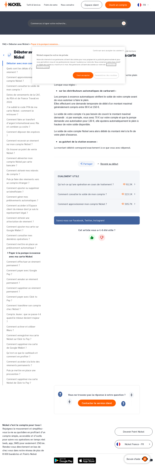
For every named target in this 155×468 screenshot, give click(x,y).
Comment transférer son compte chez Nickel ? (24, 307)
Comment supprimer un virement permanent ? (24, 289)
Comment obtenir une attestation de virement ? (20, 219)
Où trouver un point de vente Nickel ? (22, 151)
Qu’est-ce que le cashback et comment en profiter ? (22, 354)
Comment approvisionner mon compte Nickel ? (22, 78)
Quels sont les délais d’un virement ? (20, 70)
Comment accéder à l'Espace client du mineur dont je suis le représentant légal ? (22, 209)
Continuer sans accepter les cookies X (108, 50)
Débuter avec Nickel (19, 44)
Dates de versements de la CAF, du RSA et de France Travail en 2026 (23, 98)
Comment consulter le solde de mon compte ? (23, 87)
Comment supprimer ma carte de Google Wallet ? (22, 345)
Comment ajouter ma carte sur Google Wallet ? (23, 228)
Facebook (78, 220)
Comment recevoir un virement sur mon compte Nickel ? (23, 142)
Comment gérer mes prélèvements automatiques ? (22, 198)
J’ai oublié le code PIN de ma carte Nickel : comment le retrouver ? (22, 110)
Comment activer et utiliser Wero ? (21, 328)
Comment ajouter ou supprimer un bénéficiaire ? (23, 189)
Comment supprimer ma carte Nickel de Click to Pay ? (22, 380)
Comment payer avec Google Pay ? (22, 272)
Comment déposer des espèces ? (23, 133)
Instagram (98, 220)
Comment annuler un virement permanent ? (22, 280)
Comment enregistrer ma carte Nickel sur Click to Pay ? (23, 337)
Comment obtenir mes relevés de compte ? (22, 172)
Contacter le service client (97, 403)
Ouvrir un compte (118, 4)
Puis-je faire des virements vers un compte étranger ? (23, 181)
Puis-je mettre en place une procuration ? (21, 372)
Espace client (92, 4)
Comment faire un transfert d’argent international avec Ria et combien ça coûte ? (23, 123)
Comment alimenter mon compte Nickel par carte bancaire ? (20, 161)
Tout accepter (83, 75)
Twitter (88, 220)
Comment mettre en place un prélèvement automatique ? (22, 245)
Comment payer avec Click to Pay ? (22, 298)
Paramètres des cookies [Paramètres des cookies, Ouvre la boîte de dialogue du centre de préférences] (106, 75)
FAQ (4, 44)
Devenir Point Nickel (133, 431)
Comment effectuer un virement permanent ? (24, 263)
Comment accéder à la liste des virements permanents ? (23, 363)
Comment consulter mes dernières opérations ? (19, 237)
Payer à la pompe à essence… (45, 44)
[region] (78, 65)
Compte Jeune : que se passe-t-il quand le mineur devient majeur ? (24, 318)
